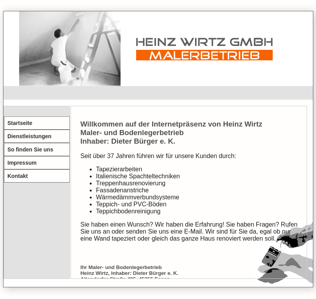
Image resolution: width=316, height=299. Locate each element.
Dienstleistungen (29, 136)
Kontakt (17, 176)
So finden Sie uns (30, 149)
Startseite (19, 123)
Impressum (22, 163)
